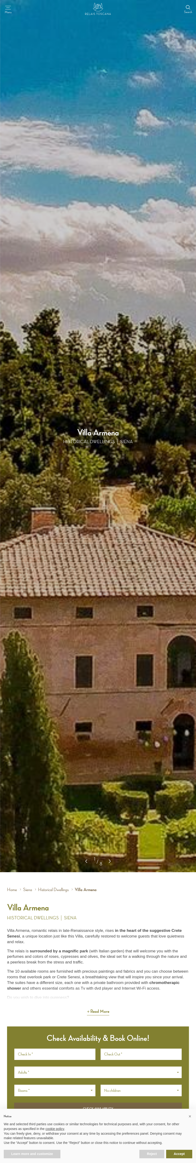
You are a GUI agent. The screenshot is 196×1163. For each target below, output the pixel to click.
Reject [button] (152, 1154)
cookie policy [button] (54, 1129)
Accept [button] (179, 1154)
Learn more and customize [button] (32, 1154)
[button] (110, 861)
